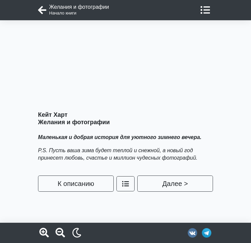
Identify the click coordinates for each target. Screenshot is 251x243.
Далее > (175, 183)
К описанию (76, 183)
